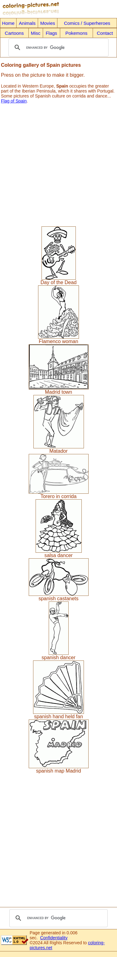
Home (8, 23)
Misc (36, 33)
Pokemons (76, 33)
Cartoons (14, 33)
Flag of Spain (14, 100)
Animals (27, 23)
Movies (47, 23)
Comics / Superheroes (87, 23)
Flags (51, 33)
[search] (57, 47)
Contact (105, 33)
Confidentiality (53, 937)
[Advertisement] (58, 162)
